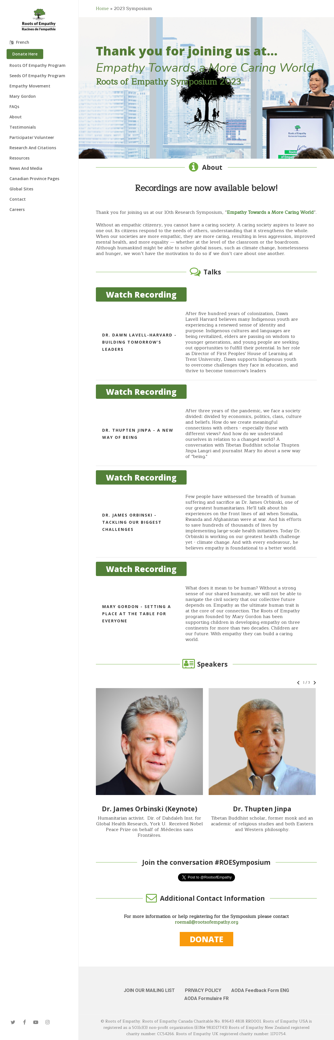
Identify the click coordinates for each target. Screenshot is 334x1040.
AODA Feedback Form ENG (260, 990)
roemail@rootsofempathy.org (206, 922)
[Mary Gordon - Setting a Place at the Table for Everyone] (206, 614)
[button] (149, 741)
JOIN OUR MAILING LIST (149, 990)
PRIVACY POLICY (203, 990)
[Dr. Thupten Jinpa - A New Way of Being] (206, 434)
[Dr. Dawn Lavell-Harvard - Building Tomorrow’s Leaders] (206, 342)
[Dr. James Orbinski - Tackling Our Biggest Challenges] (206, 522)
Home (102, 8)
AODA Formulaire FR (206, 998)
